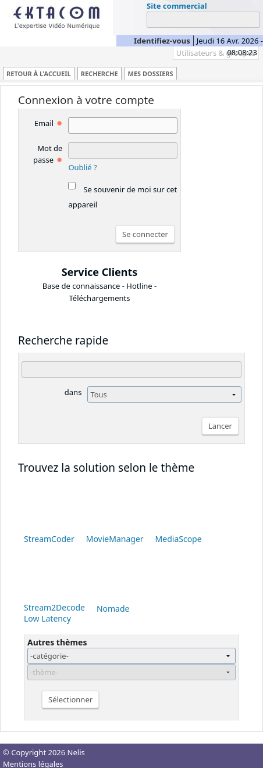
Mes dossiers (150, 73)
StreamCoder (49, 538)
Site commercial (177, 6)
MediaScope (178, 538)
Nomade (113, 608)
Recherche (99, 73)
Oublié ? (82, 167)
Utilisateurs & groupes (215, 53)
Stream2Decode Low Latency (54, 613)
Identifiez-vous (162, 40)
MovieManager (115, 538)
